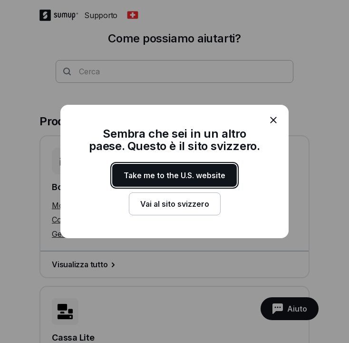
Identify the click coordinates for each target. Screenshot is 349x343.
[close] (273, 120)
